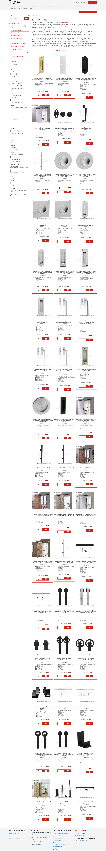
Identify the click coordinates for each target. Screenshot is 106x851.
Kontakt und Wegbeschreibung (16, 835)
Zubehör (31, 8)
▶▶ (72, 50)
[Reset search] (75, 12)
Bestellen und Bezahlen (14, 837)
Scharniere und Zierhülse (80, 6)
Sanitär (70, 6)
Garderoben (42, 6)
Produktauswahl (64, 22)
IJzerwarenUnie (85, 840)
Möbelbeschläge (62, 6)
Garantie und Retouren (14, 838)
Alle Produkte (25, 15)
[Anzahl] (39, 95)
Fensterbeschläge (32, 6)
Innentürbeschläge (52, 6)
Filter (26, 18)
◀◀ (57, 50)
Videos (32, 839)
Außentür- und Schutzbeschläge (18, 6)
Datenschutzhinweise (36, 844)
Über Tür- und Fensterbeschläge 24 (39, 837)
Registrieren (84, 2)
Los (88, 12)
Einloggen (76, 2)
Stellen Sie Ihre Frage (14, 833)
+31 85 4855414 (81, 833)
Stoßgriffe (25, 8)
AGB (32, 842)
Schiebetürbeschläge (15, 8)
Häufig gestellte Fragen (36, 841)
